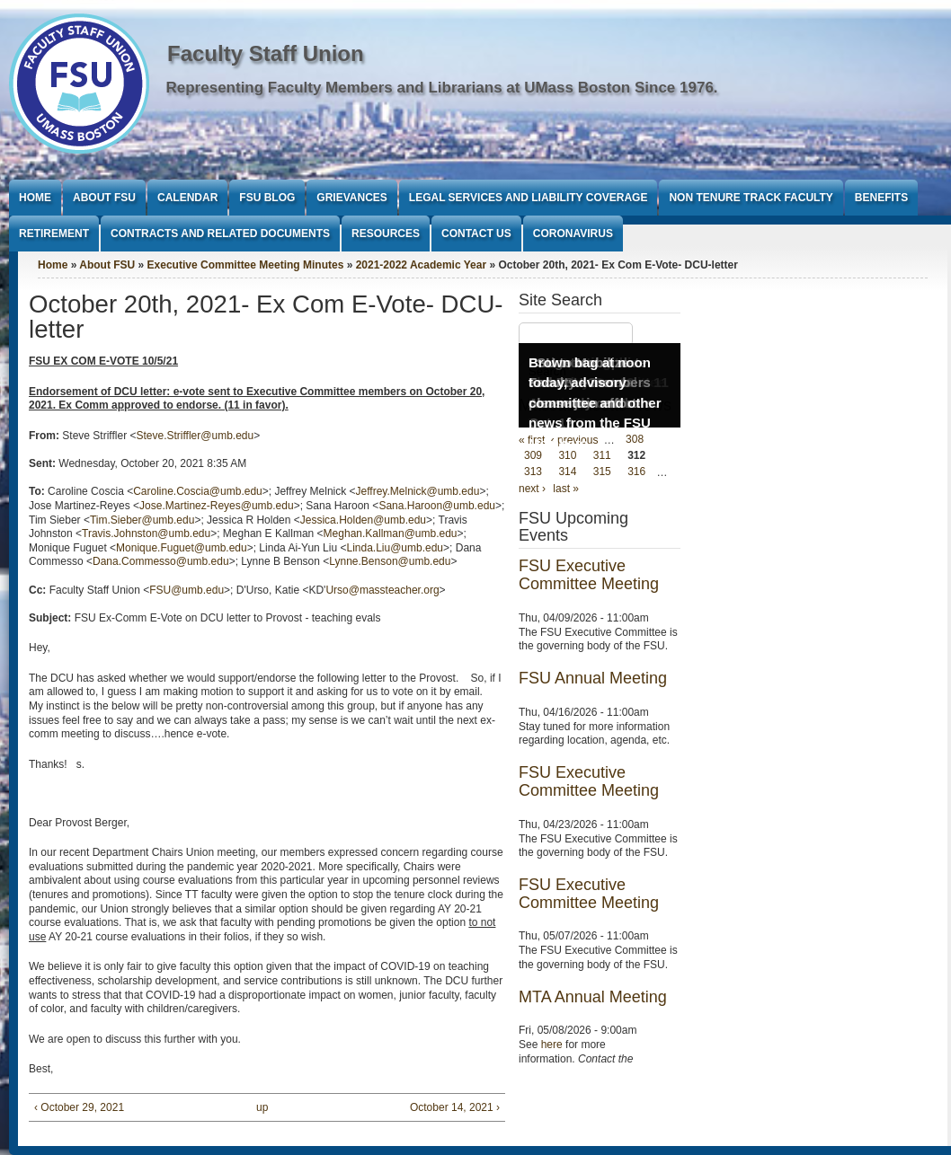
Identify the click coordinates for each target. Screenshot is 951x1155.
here (552, 1044)
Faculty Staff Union (265, 53)
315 (602, 472)
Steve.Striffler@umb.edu (194, 435)
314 (567, 472)
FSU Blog (267, 197)
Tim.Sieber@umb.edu (142, 520)
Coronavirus (573, 233)
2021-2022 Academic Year (421, 265)
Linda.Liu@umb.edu (394, 548)
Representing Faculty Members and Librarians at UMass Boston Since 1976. (442, 87)
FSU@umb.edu (186, 590)
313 (533, 472)
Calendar (187, 197)
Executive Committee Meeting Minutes (245, 265)
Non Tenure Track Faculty (750, 197)
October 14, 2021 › (455, 1107)
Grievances (351, 197)
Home (35, 197)
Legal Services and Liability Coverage (528, 197)
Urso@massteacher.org (382, 590)
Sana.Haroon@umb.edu (436, 505)
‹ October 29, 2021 (79, 1107)
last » (566, 488)
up (262, 1107)
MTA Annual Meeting (593, 997)
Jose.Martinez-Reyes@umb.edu (216, 505)
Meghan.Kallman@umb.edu (391, 533)
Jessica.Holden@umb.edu (363, 520)
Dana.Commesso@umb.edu (161, 561)
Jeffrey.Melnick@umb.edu (418, 491)
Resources (385, 233)
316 (636, 472)
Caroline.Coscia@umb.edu (197, 491)
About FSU (104, 197)
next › (532, 488)
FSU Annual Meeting (593, 678)
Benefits (881, 197)
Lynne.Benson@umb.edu (389, 561)
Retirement (54, 233)
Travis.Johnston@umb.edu (146, 533)
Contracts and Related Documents (220, 233)
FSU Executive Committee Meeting (589, 575)
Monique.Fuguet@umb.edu (181, 548)
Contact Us (476, 233)
